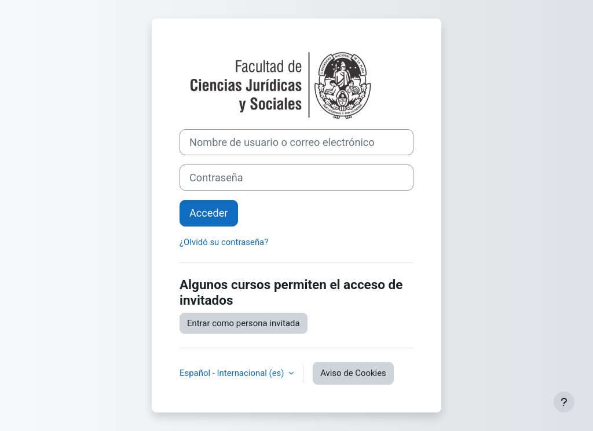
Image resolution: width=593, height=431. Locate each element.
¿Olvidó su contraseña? (224, 242)
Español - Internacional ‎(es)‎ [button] (233, 373)
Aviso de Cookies (353, 373)
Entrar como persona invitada (243, 323)
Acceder (208, 213)
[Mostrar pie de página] (564, 402)
